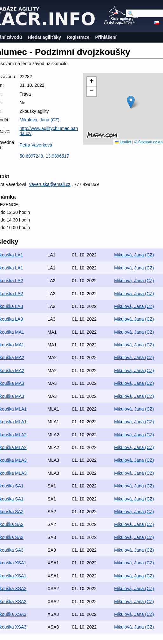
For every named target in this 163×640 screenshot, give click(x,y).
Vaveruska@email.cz (50, 184)
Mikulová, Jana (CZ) (39, 119)
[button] (131, 102)
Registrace (78, 37)
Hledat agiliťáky (44, 37)
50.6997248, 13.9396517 (44, 156)
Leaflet (123, 142)
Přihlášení (106, 37)
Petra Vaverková (36, 144)
